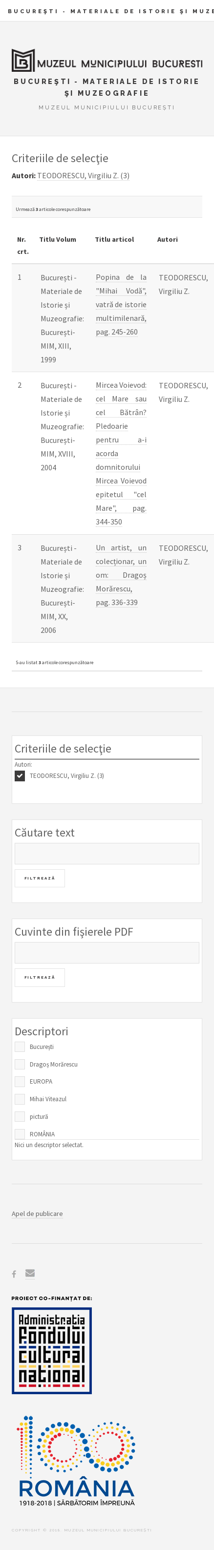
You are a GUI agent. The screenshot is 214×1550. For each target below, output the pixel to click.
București (42, 1047)
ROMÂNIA (42, 1134)
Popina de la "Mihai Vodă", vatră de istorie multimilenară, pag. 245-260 (121, 304)
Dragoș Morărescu (54, 1064)
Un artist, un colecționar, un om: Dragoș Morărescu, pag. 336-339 (121, 575)
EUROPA (41, 1081)
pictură (39, 1116)
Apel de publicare (37, 1213)
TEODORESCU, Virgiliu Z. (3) (67, 776)
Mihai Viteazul (48, 1099)
